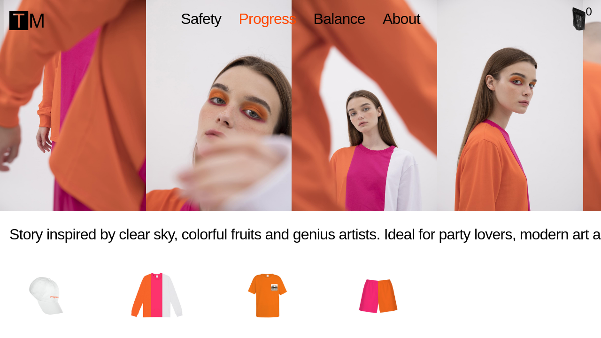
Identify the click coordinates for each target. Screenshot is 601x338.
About (401, 18)
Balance (339, 18)
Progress (267, 18)
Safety (201, 18)
